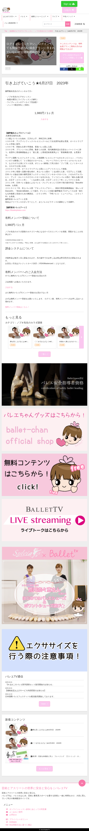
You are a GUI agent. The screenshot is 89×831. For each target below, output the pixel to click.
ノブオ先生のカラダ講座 (44, 31)
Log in (69, 10)
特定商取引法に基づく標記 (19, 825)
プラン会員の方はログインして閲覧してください (73, 57)
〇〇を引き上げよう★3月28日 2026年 (49, 341)
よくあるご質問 (14, 812)
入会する (44, 119)
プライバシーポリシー (17, 819)
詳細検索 (80, 24)
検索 (67, 24)
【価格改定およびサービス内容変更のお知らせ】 (25, 690)
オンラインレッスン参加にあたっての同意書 (26, 809)
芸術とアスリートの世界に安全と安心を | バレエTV (34, 788)
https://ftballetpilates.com (15, 210)
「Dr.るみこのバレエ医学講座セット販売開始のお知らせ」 (29, 685)
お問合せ (12, 815)
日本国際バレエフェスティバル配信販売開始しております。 (30, 696)
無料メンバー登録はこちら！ (17, 307)
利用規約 (12, 822)
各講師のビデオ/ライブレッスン (21, 31)
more (44, 704)
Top (6, 31)
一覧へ (44, 354)
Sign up (69, 4)
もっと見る (44, 769)
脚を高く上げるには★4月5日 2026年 (24, 341)
